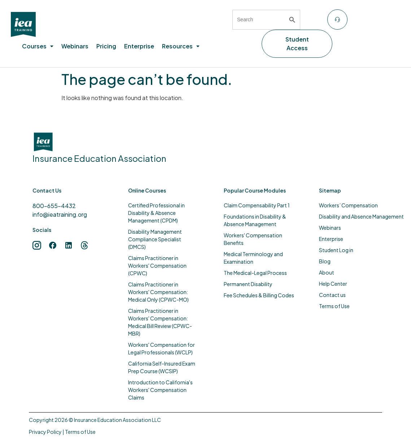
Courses (37, 46)
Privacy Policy (45, 431)
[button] (37, 46)
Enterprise (139, 46)
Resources (181, 46)
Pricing (106, 46)
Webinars (74, 46)
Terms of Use (80, 431)
